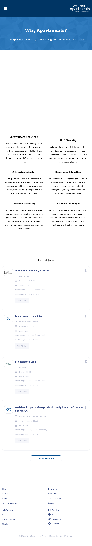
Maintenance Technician (28, 316)
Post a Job (52, 493)
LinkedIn (55, 523)
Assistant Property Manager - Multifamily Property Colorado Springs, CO (49, 409)
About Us (6, 498)
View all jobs (46, 458)
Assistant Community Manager (32, 270)
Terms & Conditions (10, 503)
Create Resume (8, 519)
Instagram (56, 519)
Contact (5, 493)
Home (4, 489)
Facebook (56, 510)
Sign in (51, 503)
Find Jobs (6, 515)
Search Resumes (55, 498)
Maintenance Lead (26, 361)
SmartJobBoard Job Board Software (57, 536)
